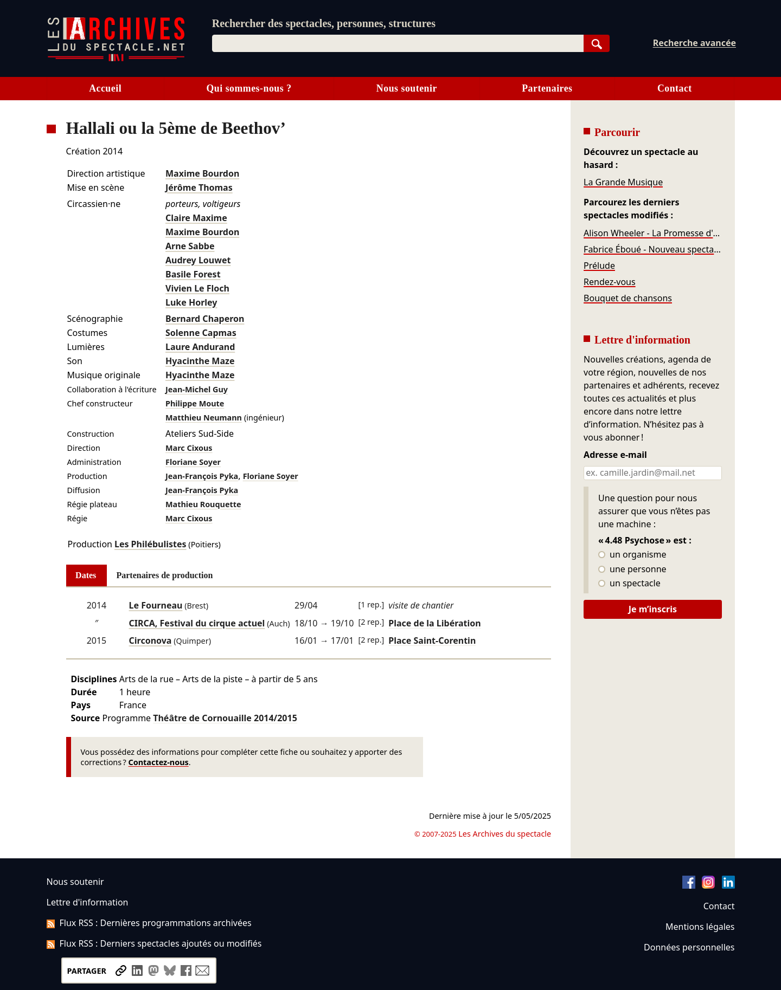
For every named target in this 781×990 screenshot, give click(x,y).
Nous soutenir (406, 88)
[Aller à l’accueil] (116, 58)
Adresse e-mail (615, 455)
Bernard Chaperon (204, 319)
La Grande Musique (623, 182)
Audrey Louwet (198, 260)
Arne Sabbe (189, 246)
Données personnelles (689, 947)
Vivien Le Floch (197, 288)
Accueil (105, 88)
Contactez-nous (159, 762)
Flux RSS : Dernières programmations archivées (149, 923)
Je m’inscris (653, 609)
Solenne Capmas (200, 333)
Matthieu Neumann (203, 417)
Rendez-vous (610, 282)
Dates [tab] (85, 575)
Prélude (599, 265)
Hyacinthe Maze (199, 361)
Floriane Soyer (193, 462)
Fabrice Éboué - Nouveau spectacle (652, 249)
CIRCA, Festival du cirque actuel (197, 623)
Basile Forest (193, 274)
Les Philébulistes (150, 544)
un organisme (632, 555)
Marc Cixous (189, 448)
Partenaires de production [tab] (164, 575)
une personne (632, 569)
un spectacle (629, 583)
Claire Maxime (196, 218)
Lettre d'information (88, 902)
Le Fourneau (156, 605)
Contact (674, 88)
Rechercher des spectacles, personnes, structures (324, 23)
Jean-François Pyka (201, 476)
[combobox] (398, 43)
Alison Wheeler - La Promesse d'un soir (652, 233)
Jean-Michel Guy (196, 389)
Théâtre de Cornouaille (225, 718)
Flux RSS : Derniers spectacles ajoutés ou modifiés (154, 943)
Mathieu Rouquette (203, 504)
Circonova (150, 640)
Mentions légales (699, 927)
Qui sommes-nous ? (248, 88)
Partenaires (547, 88)
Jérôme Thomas (199, 187)
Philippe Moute (194, 403)
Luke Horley (191, 302)
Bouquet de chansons (628, 298)
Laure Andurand (200, 347)
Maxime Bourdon (202, 173)
